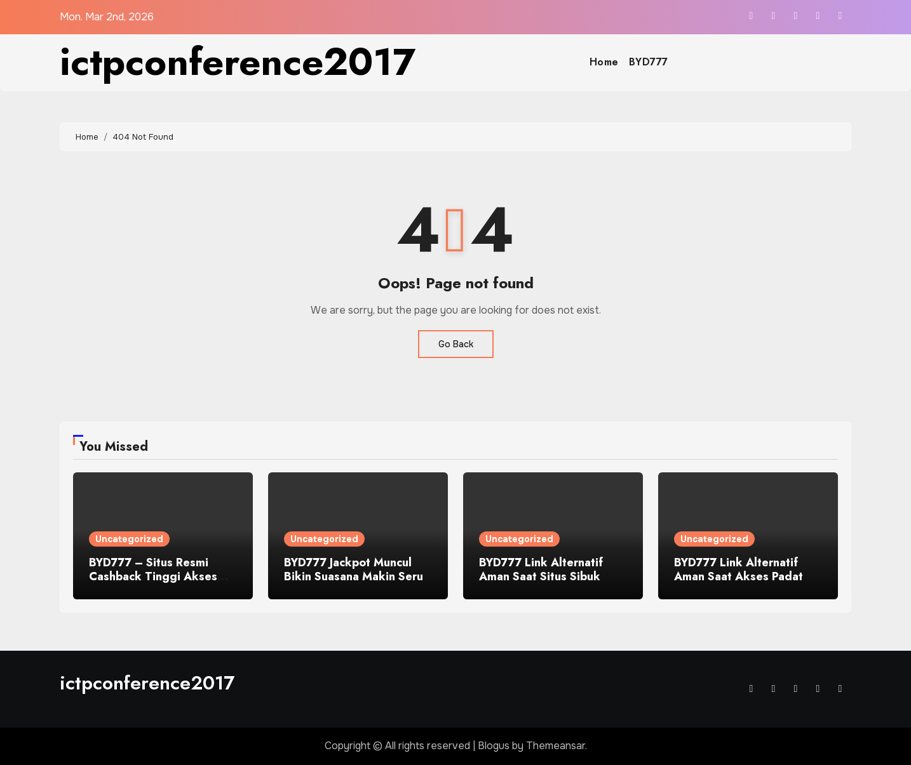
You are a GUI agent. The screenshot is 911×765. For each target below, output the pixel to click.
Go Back (455, 344)
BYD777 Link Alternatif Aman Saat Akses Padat (738, 569)
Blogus (493, 745)
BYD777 (648, 62)
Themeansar (555, 745)
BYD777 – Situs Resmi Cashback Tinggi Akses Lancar (153, 576)
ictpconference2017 (237, 62)
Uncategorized (129, 539)
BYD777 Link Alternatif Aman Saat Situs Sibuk (541, 569)
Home (604, 62)
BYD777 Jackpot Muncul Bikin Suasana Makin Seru (353, 569)
